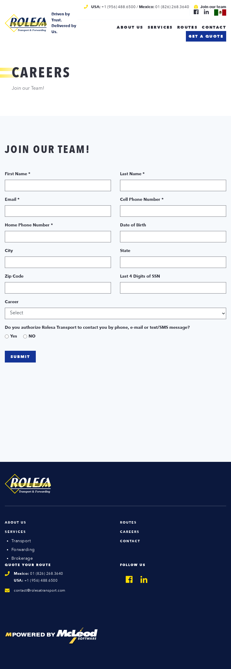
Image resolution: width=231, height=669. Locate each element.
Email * (12, 200)
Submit (20, 356)
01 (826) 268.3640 (38, 574)
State (125, 251)
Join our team (213, 7)
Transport (21, 541)
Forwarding (23, 550)
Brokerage (22, 558)
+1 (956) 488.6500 (113, 7)
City (9, 251)
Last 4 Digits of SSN (140, 276)
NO (32, 336)
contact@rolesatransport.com (40, 591)
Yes (13, 336)
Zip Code (14, 276)
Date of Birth (133, 225)
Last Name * (132, 174)
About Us (15, 522)
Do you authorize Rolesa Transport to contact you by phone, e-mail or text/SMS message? (97, 327)
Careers (130, 532)
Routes (187, 27)
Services (160, 27)
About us (130, 27)
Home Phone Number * (29, 225)
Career (12, 302)
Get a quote (206, 36)
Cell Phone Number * (142, 200)
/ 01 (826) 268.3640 (163, 7)
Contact (214, 27)
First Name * (17, 174)
